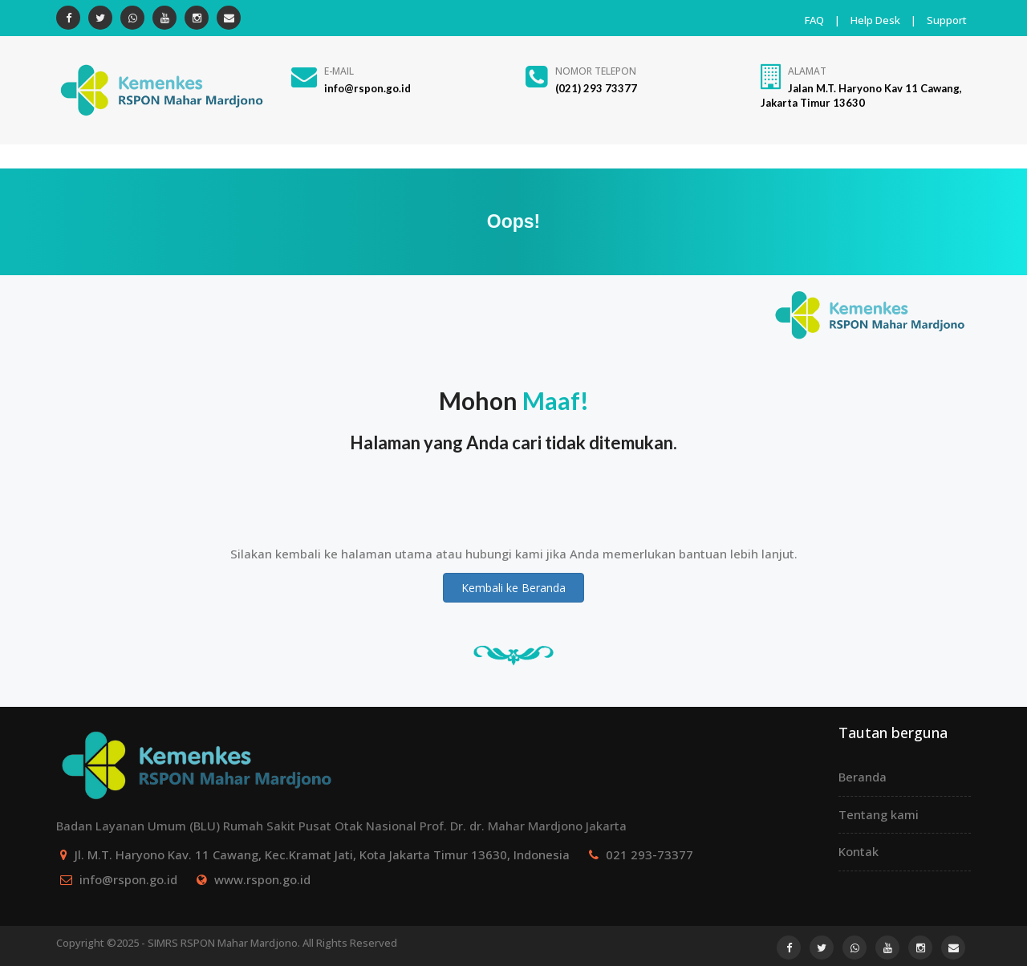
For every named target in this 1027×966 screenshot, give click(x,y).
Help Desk (875, 20)
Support (947, 20)
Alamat (807, 71)
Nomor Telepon (595, 71)
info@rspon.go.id (128, 879)
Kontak (858, 851)
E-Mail (339, 71)
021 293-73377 (649, 854)
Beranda (862, 777)
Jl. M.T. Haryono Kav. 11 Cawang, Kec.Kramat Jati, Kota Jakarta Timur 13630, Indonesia (322, 854)
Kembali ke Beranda (513, 587)
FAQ (814, 20)
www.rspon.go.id (262, 879)
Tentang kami (878, 814)
